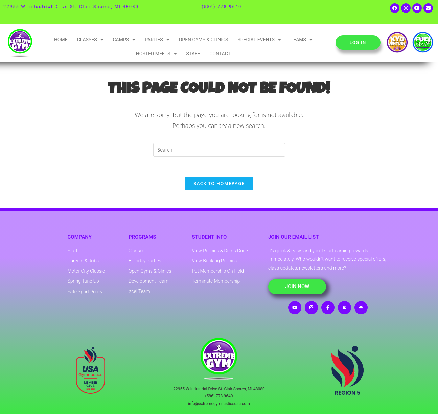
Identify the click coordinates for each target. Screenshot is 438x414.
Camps (124, 39)
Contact (220, 53)
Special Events (259, 39)
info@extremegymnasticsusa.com (219, 403)
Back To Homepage (219, 184)
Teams (302, 39)
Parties (157, 39)
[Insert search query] (219, 150)
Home (61, 39)
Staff (193, 53)
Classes (90, 39)
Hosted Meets (156, 54)
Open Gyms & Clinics (203, 39)
